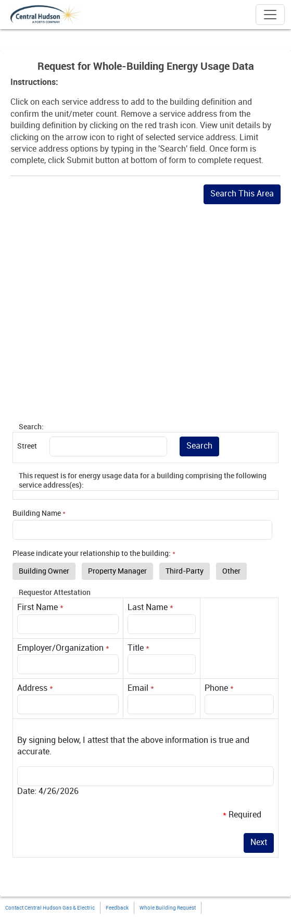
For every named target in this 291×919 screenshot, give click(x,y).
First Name (37, 607)
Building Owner (44, 571)
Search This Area (242, 194)
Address (32, 688)
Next (258, 842)
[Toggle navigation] (270, 14)
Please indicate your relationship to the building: (91, 553)
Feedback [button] (117, 908)
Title (136, 648)
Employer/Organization (60, 648)
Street (27, 446)
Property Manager (117, 571)
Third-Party (185, 571)
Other (231, 571)
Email (138, 688)
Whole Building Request (168, 908)
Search (199, 446)
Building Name (36, 513)
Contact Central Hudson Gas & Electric (50, 908)
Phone (216, 688)
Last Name (148, 607)
